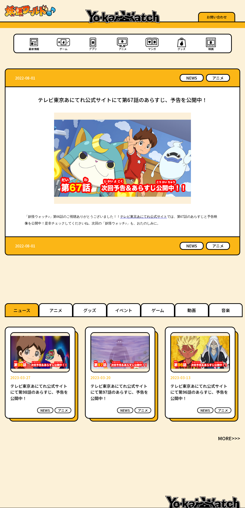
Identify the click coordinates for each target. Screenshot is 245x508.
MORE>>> (229, 438)
